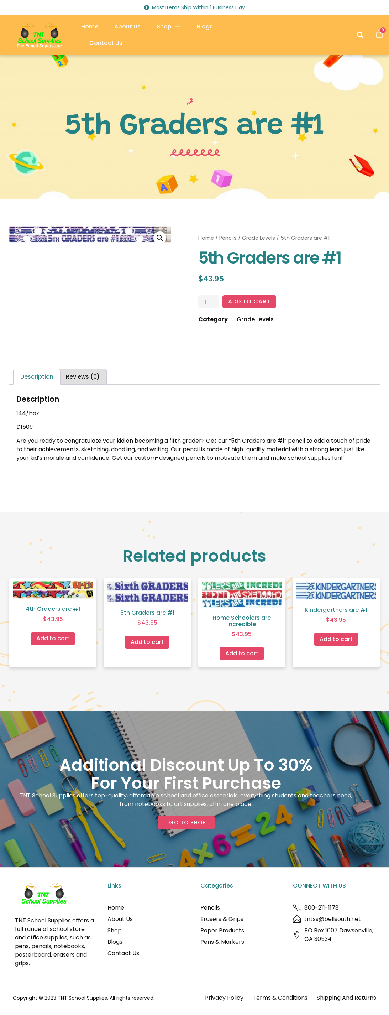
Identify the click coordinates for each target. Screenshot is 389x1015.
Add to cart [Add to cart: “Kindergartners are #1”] (336, 639)
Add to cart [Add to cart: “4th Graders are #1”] (52, 638)
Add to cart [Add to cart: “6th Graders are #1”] (147, 642)
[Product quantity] (208, 301)
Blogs (205, 26)
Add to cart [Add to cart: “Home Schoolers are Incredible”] (241, 653)
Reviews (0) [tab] (83, 377)
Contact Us (105, 43)
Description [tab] (36, 377)
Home (89, 26)
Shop (169, 26)
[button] (360, 35)
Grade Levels (258, 237)
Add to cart (249, 301)
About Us (127, 26)
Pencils (228, 237)
